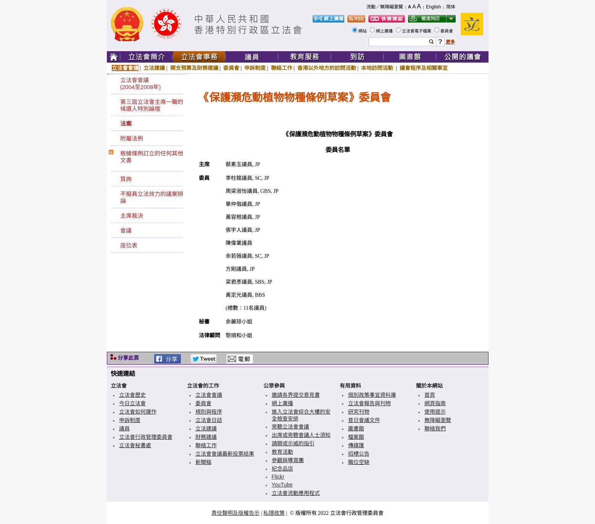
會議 (126, 230)
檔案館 (356, 437)
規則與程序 (208, 412)
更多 (450, 42)
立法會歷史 (132, 395)
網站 (363, 31)
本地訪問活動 (378, 68)
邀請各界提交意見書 (296, 395)
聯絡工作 (281, 68)
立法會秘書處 (135, 445)
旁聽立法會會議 (290, 427)
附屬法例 (131, 138)
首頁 (429, 395)
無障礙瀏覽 (437, 420)
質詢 (126, 179)
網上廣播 (385, 31)
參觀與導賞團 (288, 460)
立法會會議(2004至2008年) (140, 83)
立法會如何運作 (137, 412)
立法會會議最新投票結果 (224, 454)
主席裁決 (131, 215)
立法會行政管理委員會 (146, 437)
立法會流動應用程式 (296, 493)
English (433, 7)
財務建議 (206, 437)
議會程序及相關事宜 (424, 68)
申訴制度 (255, 68)
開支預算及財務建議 (194, 68)
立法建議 (154, 68)
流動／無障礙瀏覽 (384, 7)
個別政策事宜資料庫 (372, 395)
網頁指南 (435, 403)
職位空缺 (358, 462)
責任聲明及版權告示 (235, 513)
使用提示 (435, 412)
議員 (124, 428)
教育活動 (282, 452)
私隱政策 (274, 513)
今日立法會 (132, 403)
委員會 (447, 31)
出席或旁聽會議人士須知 (301, 435)
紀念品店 (282, 469)
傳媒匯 (356, 445)
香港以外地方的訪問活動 (326, 68)
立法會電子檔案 (417, 31)
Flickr (278, 477)
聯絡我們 (435, 428)
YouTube (282, 485)
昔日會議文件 (364, 420)
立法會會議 (125, 68)
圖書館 (356, 428)
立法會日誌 (208, 420)
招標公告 (358, 454)
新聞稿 (203, 462)
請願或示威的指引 (293, 443)
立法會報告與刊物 (369, 403)
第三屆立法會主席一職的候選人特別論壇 (151, 105)
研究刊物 (358, 412)
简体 (450, 7)
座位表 (128, 245)
